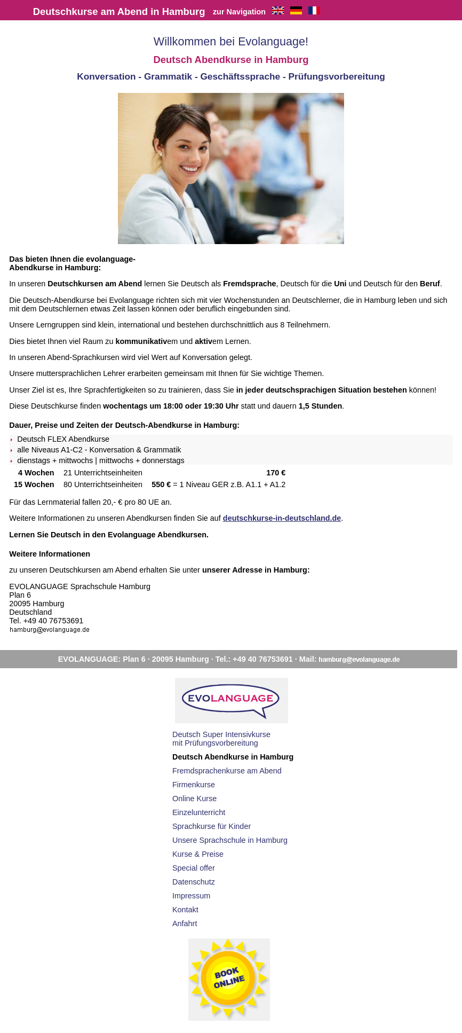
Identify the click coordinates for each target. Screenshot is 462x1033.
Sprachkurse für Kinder (211, 826)
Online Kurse (194, 798)
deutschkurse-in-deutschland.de (282, 518)
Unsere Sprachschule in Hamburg (230, 840)
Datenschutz (193, 882)
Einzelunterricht (198, 812)
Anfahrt (184, 923)
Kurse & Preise (198, 854)
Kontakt (185, 909)
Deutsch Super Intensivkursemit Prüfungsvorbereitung (221, 738)
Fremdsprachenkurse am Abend (227, 770)
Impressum (191, 895)
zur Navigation (239, 11)
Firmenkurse (193, 784)
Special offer (193, 868)
